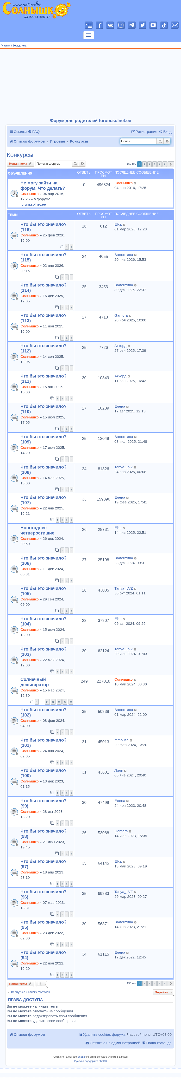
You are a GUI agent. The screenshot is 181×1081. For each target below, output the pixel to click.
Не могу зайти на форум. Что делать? (42, 185)
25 (71, 701)
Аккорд (120, 346)
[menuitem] (34, 132)
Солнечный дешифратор (34, 682)
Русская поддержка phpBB (90, 1061)
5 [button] (159, 163)
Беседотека (19, 45)
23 (59, 701)
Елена (119, 406)
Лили (118, 770)
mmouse (121, 740)
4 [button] (154, 163)
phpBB (82, 1056)
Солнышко (29, 194)
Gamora (121, 315)
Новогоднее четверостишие (37, 530)
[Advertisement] (90, 83)
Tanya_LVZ (123, 467)
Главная (6, 45)
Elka (118, 224)
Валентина (123, 255)
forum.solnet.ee (33, 204)
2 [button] (144, 163)
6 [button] (164, 163)
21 (47, 701)
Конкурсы (20, 155)
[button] (171, 164)
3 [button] (149, 163)
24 (65, 701)
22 (53, 701)
